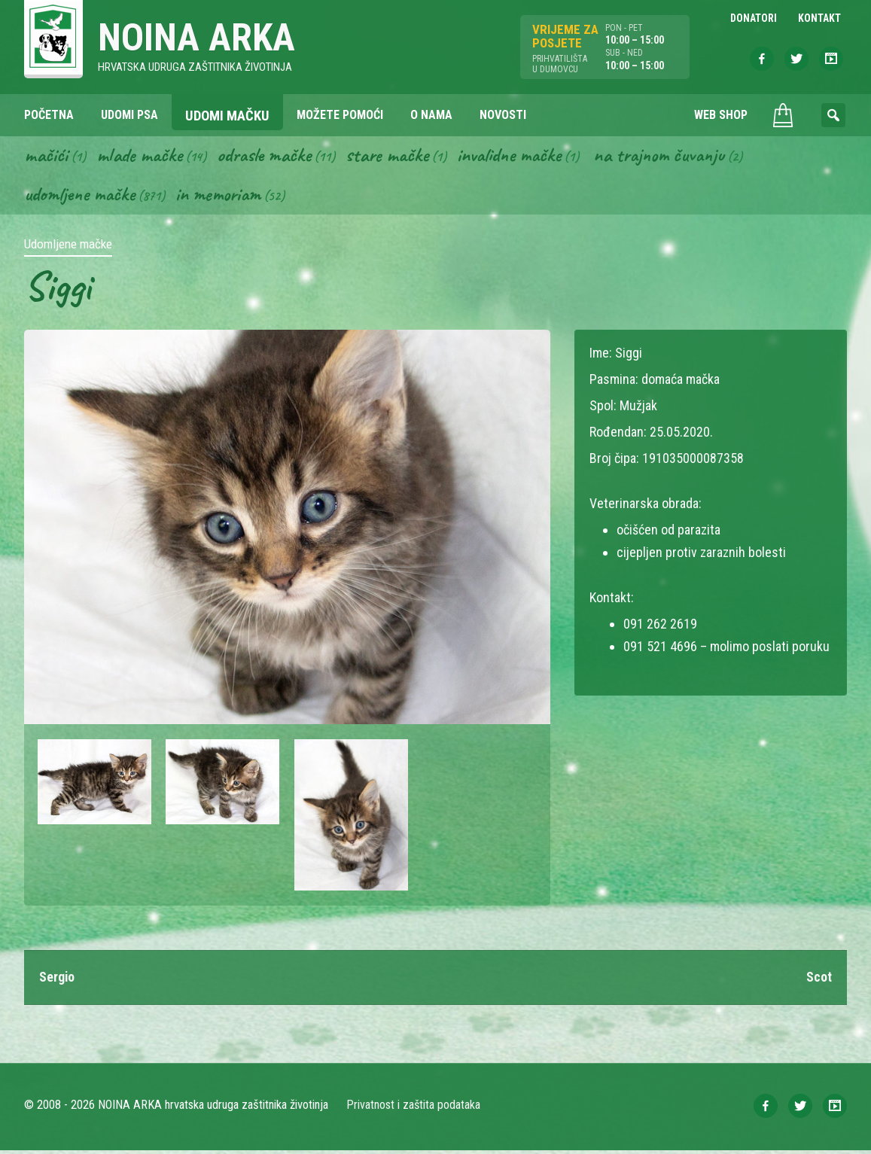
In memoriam (224, 196)
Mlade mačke (140, 156)
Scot (819, 980)
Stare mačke (394, 156)
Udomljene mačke (81, 196)
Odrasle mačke (269, 156)
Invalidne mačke (521, 156)
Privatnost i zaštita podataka (413, 1108)
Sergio (57, 980)
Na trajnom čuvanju (676, 156)
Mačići (46, 156)
